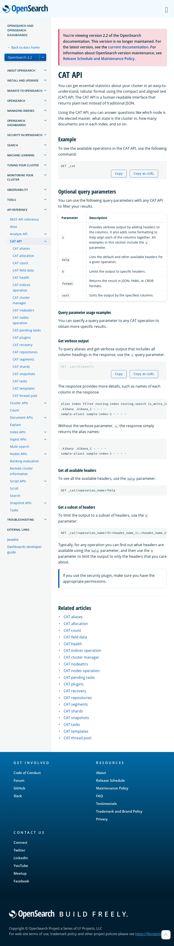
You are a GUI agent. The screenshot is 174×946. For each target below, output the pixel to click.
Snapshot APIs (20, 503)
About (101, 772)
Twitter (19, 850)
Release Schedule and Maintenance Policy (99, 58)
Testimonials (106, 803)
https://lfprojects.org (151, 933)
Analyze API (18, 234)
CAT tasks (20, 381)
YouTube (21, 865)
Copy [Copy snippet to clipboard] (119, 173)
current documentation (128, 47)
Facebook (21, 881)
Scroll (14, 488)
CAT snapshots (24, 374)
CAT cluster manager (21, 300)
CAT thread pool (25, 395)
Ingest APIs (18, 439)
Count (14, 410)
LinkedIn (21, 858)
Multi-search (19, 446)
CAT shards (21, 366)
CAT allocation (23, 256)
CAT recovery (22, 345)
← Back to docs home (23, 47)
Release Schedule (110, 780)
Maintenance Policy (112, 788)
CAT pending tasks (27, 330)
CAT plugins (22, 337)
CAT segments (23, 359)
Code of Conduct (27, 772)
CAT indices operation (21, 287)
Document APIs (21, 417)
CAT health (21, 277)
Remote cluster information (21, 471)
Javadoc (13, 539)
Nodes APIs (18, 454)
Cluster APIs (19, 403)
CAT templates (24, 388)
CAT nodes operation (21, 320)
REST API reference (24, 219)
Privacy (102, 819)
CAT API (16, 241)
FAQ (99, 796)
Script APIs (18, 481)
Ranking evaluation (24, 461)
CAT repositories (25, 352)
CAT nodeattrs (23, 310)
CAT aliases (21, 248)
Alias (13, 226)
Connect (20, 842)
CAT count (20, 263)
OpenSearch (26, 9)
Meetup (20, 873)
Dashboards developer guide (24, 549)
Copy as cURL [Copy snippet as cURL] (143, 173)
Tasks (14, 510)
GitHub (19, 788)
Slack (18, 796)
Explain (15, 425)
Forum (19, 780)
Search (15, 495)
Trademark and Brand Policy (119, 811)
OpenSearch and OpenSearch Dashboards (20, 30)
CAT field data (23, 270)
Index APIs (18, 432)
